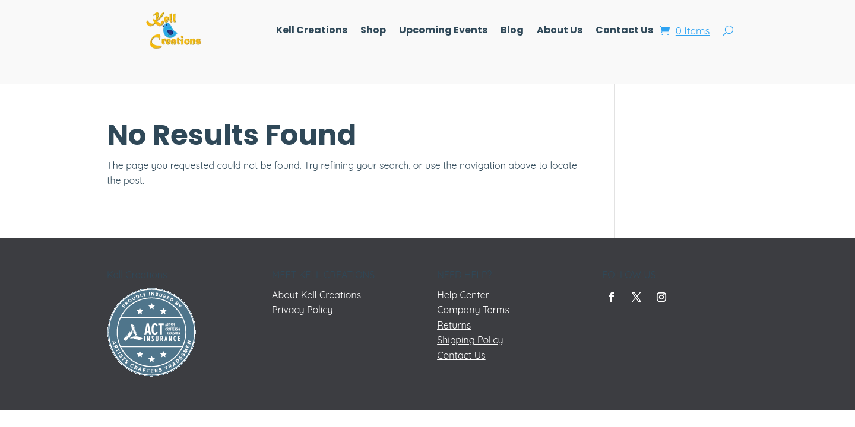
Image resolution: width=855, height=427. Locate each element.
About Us (559, 31)
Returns (454, 325)
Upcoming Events (443, 31)
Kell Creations (311, 31)
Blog (512, 31)
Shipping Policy (470, 340)
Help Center (463, 295)
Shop (373, 31)
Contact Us (624, 31)
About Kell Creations (316, 295)
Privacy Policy (302, 310)
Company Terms (473, 310)
